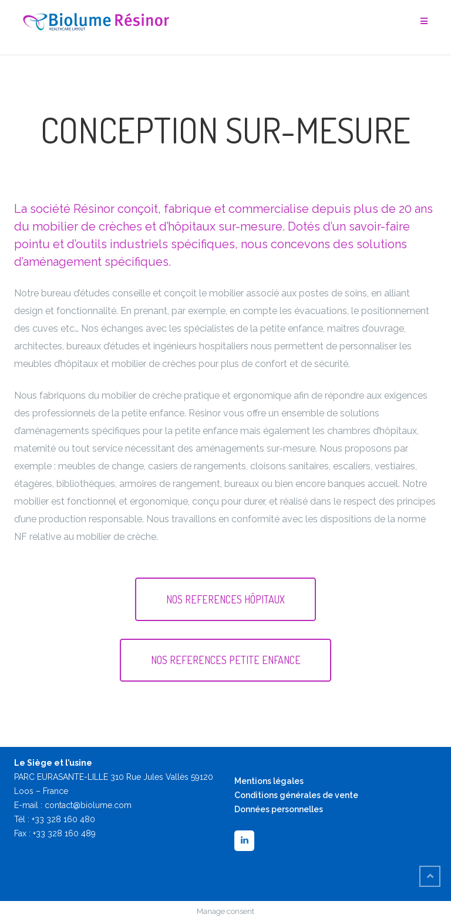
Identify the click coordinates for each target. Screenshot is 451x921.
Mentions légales (269, 781)
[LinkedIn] (244, 840)
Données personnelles (278, 809)
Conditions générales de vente (296, 795)
